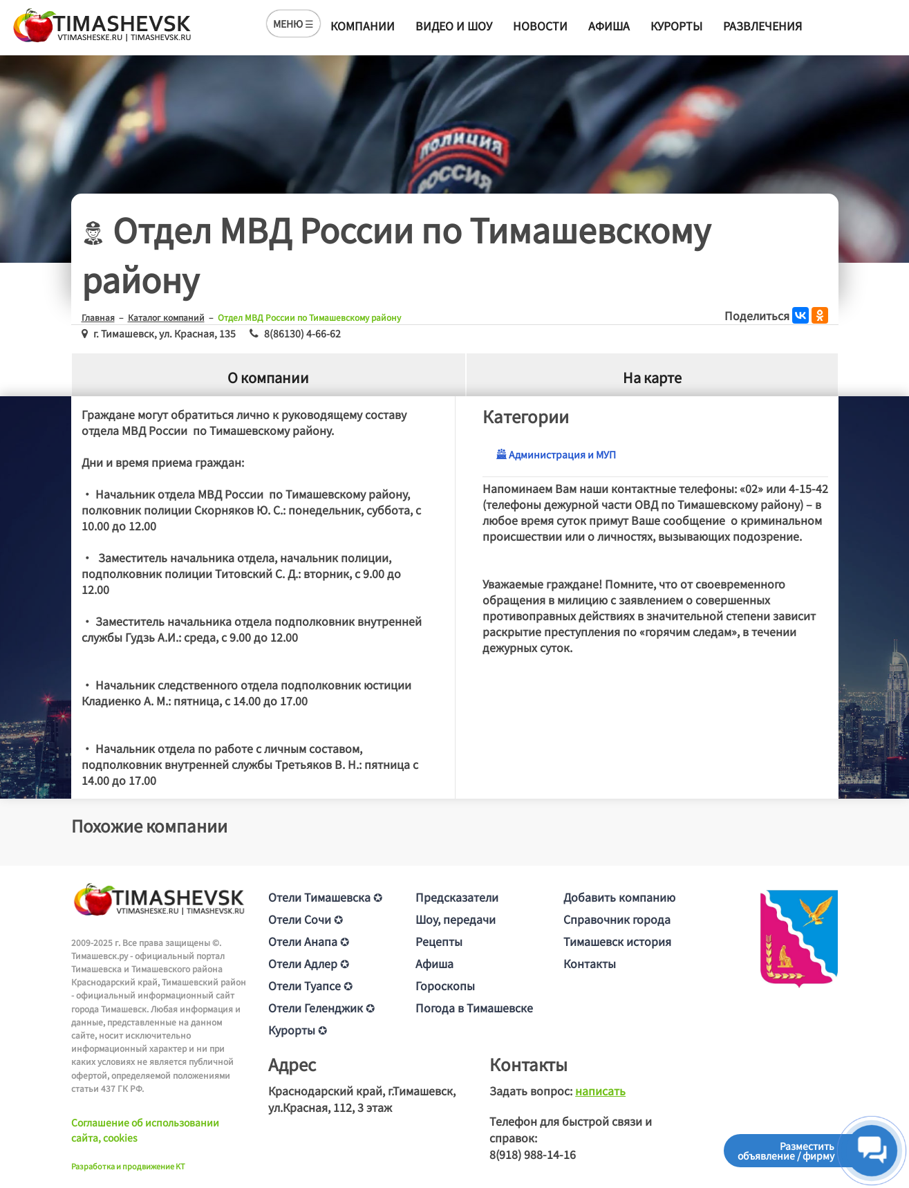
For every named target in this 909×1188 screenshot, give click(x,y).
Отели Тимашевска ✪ (325, 897)
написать (600, 1090)
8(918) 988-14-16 (532, 1154)
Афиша (609, 25)
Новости (540, 25)
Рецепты (438, 941)
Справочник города (617, 919)
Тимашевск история (617, 941)
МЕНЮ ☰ (293, 23)
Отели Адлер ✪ (308, 963)
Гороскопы (445, 985)
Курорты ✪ (297, 1030)
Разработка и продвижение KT (128, 1165)
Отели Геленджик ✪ (321, 1007)
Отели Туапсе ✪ (310, 985)
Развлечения (762, 25)
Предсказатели (456, 897)
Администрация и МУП (556, 454)
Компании (362, 25)
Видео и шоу (453, 25)
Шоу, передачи (455, 919)
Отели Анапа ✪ (308, 941)
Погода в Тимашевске (474, 1007)
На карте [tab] (652, 377)
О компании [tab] (268, 377)
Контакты (589, 963)
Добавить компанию (619, 897)
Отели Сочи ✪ (305, 919)
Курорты (676, 25)
